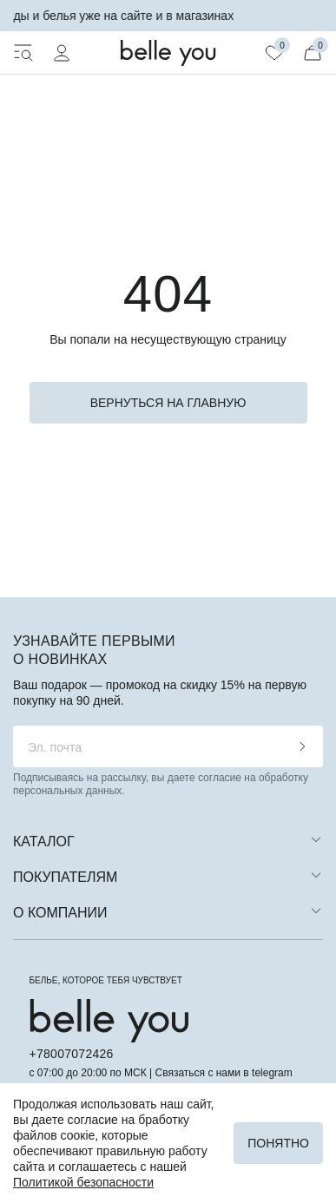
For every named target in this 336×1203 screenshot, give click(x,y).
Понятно (278, 1143)
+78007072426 (72, 1054)
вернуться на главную (168, 403)
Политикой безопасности (83, 1182)
